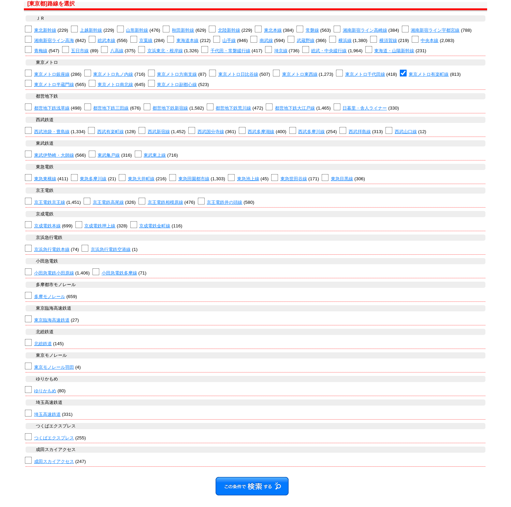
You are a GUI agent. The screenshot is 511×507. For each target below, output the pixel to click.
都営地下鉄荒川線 (233, 108)
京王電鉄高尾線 (108, 202)
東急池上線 (248, 178)
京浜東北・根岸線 (165, 50)
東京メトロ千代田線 (365, 74)
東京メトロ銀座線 (52, 74)
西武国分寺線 (211, 131)
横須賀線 (388, 40)
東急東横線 (45, 178)
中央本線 (429, 40)
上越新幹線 (91, 30)
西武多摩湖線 (261, 131)
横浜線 (345, 40)
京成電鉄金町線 (154, 225)
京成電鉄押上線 (99, 225)
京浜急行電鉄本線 (52, 249)
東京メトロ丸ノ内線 (113, 74)
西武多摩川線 (311, 131)
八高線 (116, 50)
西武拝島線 (360, 131)
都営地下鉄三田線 (111, 108)
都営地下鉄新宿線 (170, 108)
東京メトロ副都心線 (177, 84)
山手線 (229, 40)
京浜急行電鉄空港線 (111, 249)
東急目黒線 (342, 178)
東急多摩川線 (93, 178)
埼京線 (281, 50)
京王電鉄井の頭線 (224, 202)
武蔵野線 (306, 40)
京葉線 (145, 40)
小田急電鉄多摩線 (119, 273)
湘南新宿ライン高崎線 (365, 30)
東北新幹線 (45, 30)
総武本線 (106, 40)
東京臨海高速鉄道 (52, 320)
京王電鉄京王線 (49, 202)
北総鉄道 (43, 343)
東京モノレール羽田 (54, 367)
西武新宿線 (159, 131)
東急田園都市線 (193, 178)
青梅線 (40, 50)
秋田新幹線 (183, 30)
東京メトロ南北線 (115, 84)
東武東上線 (155, 155)
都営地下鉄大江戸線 (295, 108)
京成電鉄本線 (47, 225)
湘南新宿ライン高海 (54, 40)
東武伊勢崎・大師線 (54, 155)
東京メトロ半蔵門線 (54, 84)
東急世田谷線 (293, 178)
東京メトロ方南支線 (177, 74)
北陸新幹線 (229, 30)
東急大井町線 (141, 178)
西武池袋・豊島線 (52, 131)
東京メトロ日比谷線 (238, 74)
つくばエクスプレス (54, 437)
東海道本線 (187, 40)
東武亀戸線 (109, 155)
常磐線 (312, 30)
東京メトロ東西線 (300, 74)
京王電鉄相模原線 (165, 202)
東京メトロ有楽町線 (429, 74)
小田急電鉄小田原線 (54, 273)
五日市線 (80, 50)
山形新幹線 (137, 30)
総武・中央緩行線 (329, 50)
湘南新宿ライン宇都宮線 (435, 30)
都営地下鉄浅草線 (52, 108)
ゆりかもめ (45, 390)
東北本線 (273, 30)
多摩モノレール (49, 296)
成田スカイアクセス (54, 461)
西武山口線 (406, 131)
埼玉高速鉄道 (47, 414)
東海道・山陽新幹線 (394, 50)
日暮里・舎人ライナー (364, 108)
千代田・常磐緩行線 (230, 50)
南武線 (266, 40)
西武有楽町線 (110, 131)
